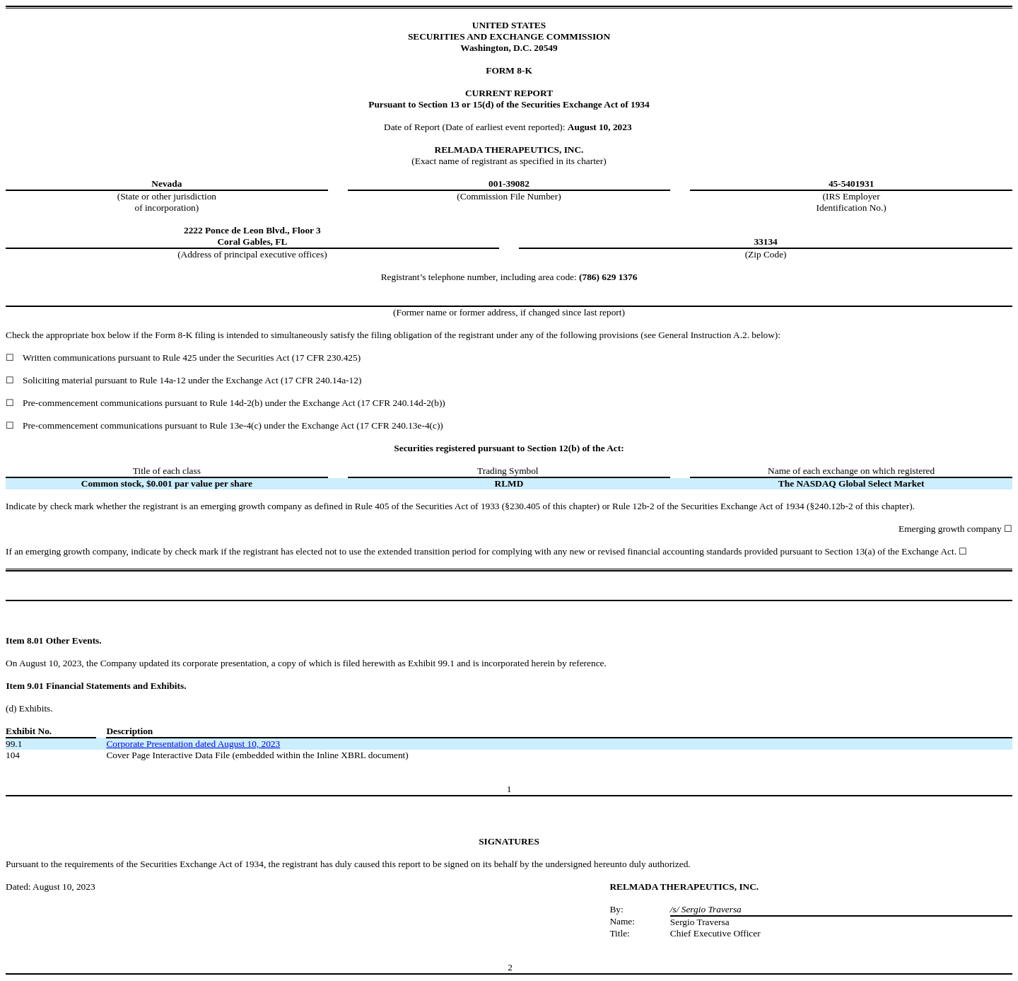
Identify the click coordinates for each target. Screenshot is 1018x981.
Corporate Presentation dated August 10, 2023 (193, 743)
